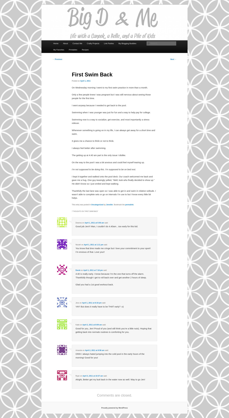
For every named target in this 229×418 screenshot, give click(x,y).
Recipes (85, 50)
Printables (73, 50)
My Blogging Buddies (127, 43)
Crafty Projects (93, 43)
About (65, 43)
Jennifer (109, 205)
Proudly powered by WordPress (114, 408)
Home (55, 43)
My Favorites (58, 50)
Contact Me (77, 43)
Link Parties (109, 43)
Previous (57, 59)
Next (173, 59)
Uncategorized (97, 205)
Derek (78, 270)
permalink (129, 205)
